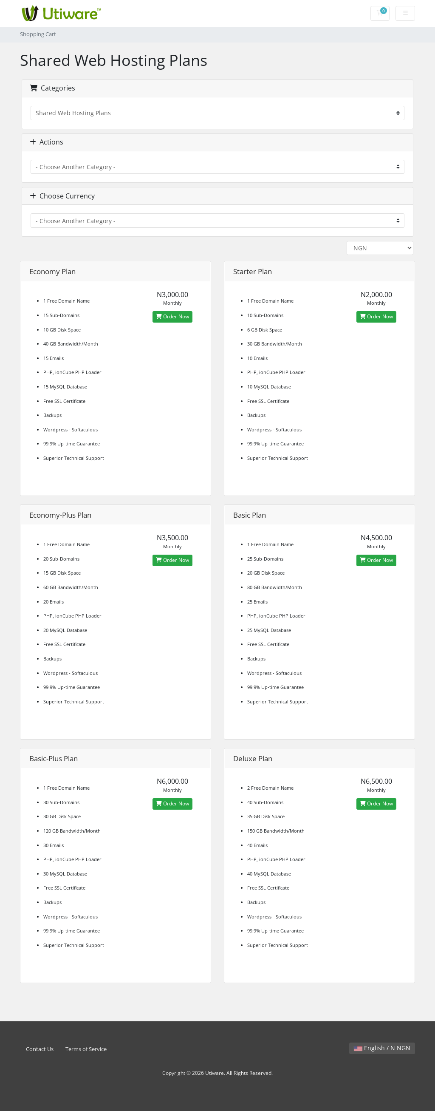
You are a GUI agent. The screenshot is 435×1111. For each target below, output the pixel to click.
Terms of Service (86, 1049)
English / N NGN (382, 1048)
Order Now (172, 316)
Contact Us (40, 1049)
